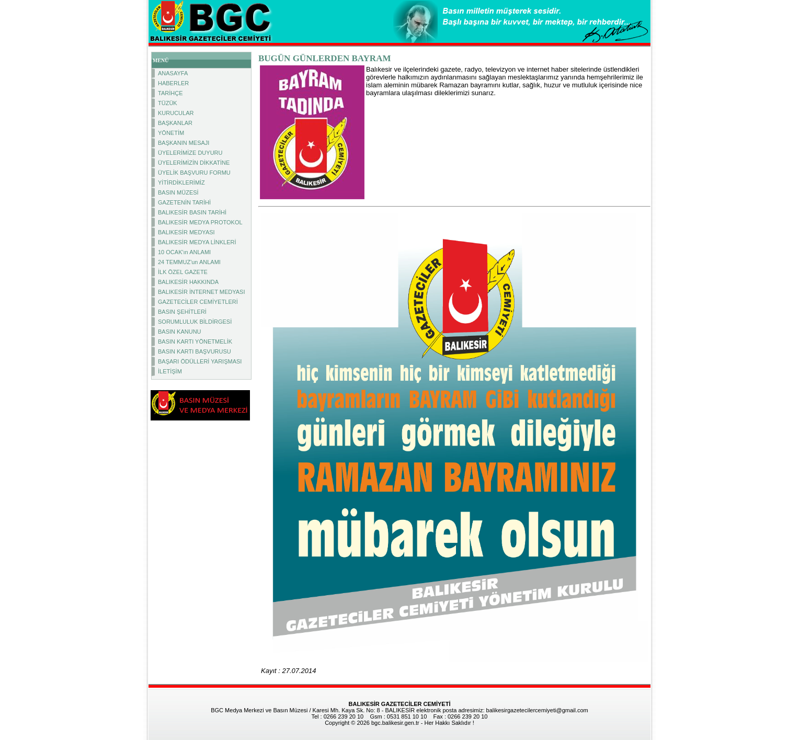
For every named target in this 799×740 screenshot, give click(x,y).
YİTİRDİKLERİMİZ (181, 182)
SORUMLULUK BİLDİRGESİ (195, 321)
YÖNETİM (171, 133)
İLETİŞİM (170, 371)
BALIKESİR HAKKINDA (188, 282)
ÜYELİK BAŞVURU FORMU (194, 172)
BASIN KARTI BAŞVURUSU (194, 351)
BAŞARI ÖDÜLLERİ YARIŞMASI (200, 361)
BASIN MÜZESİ (178, 192)
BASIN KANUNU (179, 331)
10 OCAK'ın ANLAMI (184, 252)
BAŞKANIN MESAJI (183, 143)
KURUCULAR (175, 113)
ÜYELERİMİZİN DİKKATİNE (194, 163)
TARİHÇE (170, 93)
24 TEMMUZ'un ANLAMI (189, 262)
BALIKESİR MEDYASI (186, 232)
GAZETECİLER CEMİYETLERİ (198, 302)
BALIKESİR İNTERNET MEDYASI (201, 292)
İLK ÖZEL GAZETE (183, 272)
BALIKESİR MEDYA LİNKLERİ (197, 242)
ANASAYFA (173, 73)
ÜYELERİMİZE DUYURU (190, 153)
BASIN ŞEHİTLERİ (182, 312)
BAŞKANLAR (175, 123)
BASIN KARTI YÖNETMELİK (195, 341)
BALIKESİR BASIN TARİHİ (192, 212)
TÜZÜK (167, 103)
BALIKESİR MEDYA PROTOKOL (200, 222)
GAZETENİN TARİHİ (184, 202)
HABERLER (173, 83)
